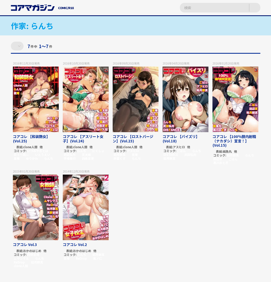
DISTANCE (170, 154)
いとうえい (42, 154)
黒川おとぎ (220, 163)
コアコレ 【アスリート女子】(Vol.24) (83, 138)
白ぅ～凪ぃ (21, 154)
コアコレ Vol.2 (75, 244)
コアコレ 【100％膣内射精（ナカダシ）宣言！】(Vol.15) (234, 141)
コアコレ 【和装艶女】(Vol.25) (31, 138)
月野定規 (33, 254)
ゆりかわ (32, 158)
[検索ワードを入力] (210, 7)
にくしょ (98, 151)
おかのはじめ (32, 251)
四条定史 (88, 158)
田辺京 (217, 159)
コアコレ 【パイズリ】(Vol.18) (181, 138)
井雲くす (119, 158)
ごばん (181, 151)
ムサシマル (21, 258)
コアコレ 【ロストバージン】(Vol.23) (133, 138)
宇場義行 (70, 158)
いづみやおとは (37, 151)
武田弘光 (70, 154)
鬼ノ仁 (97, 258)
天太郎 (86, 154)
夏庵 (17, 158)
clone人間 (30, 147)
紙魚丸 (227, 151)
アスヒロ (133, 151)
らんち (48, 158)
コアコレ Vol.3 (25, 244)
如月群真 (119, 154)
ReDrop (19, 262)
